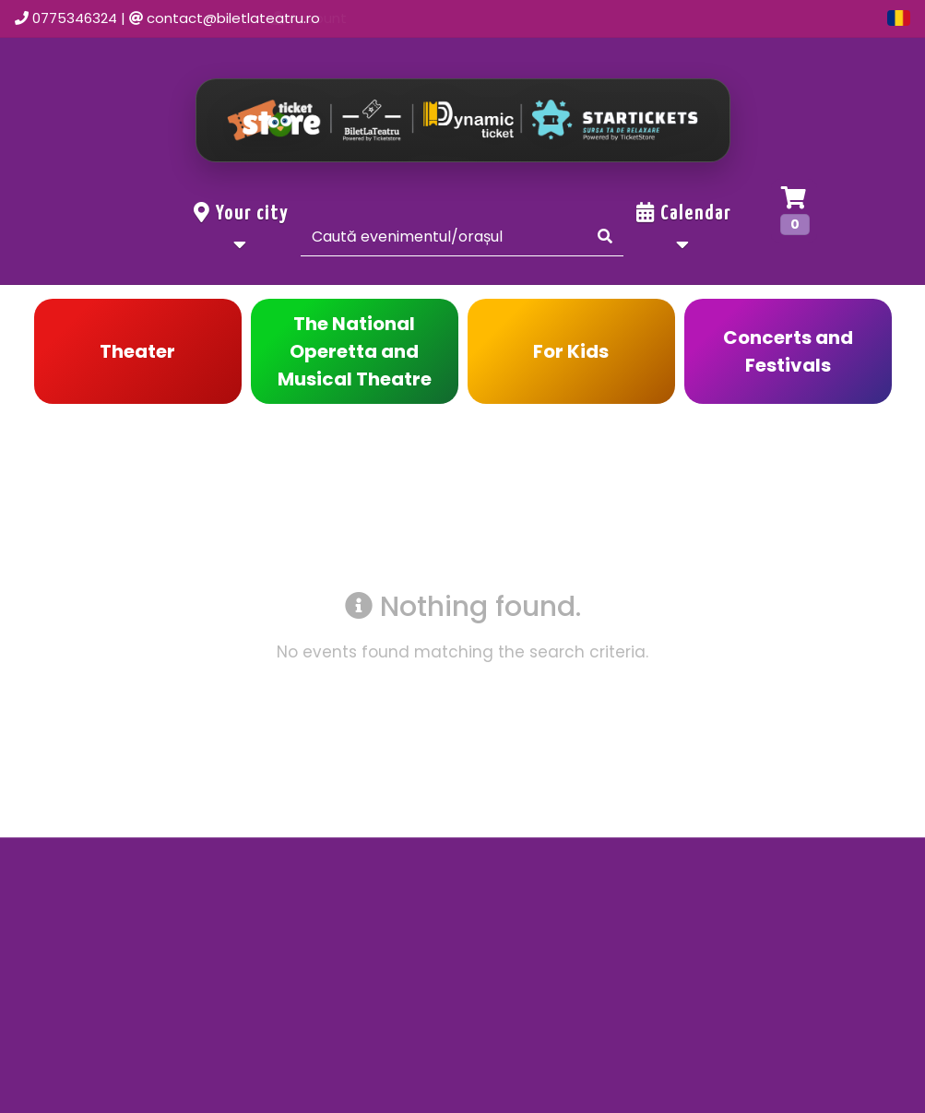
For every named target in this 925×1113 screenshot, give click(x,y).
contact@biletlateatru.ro (233, 18)
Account (703, 18)
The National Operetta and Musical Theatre (355, 351)
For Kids (571, 351)
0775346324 (74, 18)
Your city (241, 228)
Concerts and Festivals (788, 351)
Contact (603, 18)
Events (510, 18)
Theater (137, 351)
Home (426, 18)
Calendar (683, 228)
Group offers (818, 18)
